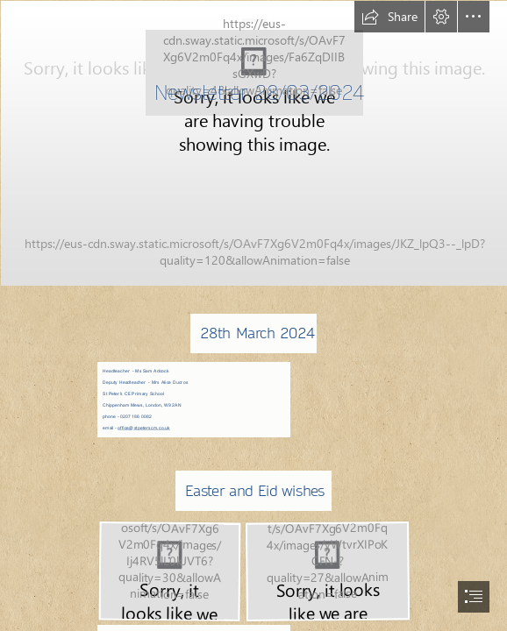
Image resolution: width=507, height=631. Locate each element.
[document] (253, 315)
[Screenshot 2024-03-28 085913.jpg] (168, 571)
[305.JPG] (253, 142)
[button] (389, 16)
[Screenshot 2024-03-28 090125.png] (327, 571)
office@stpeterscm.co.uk (144, 428)
